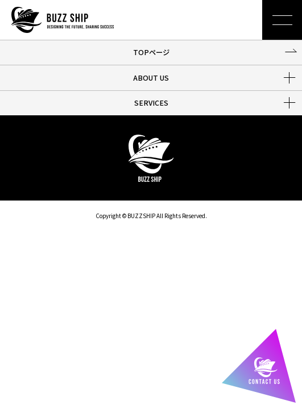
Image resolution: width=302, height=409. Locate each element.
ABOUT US (151, 78)
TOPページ (151, 52)
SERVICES (151, 103)
